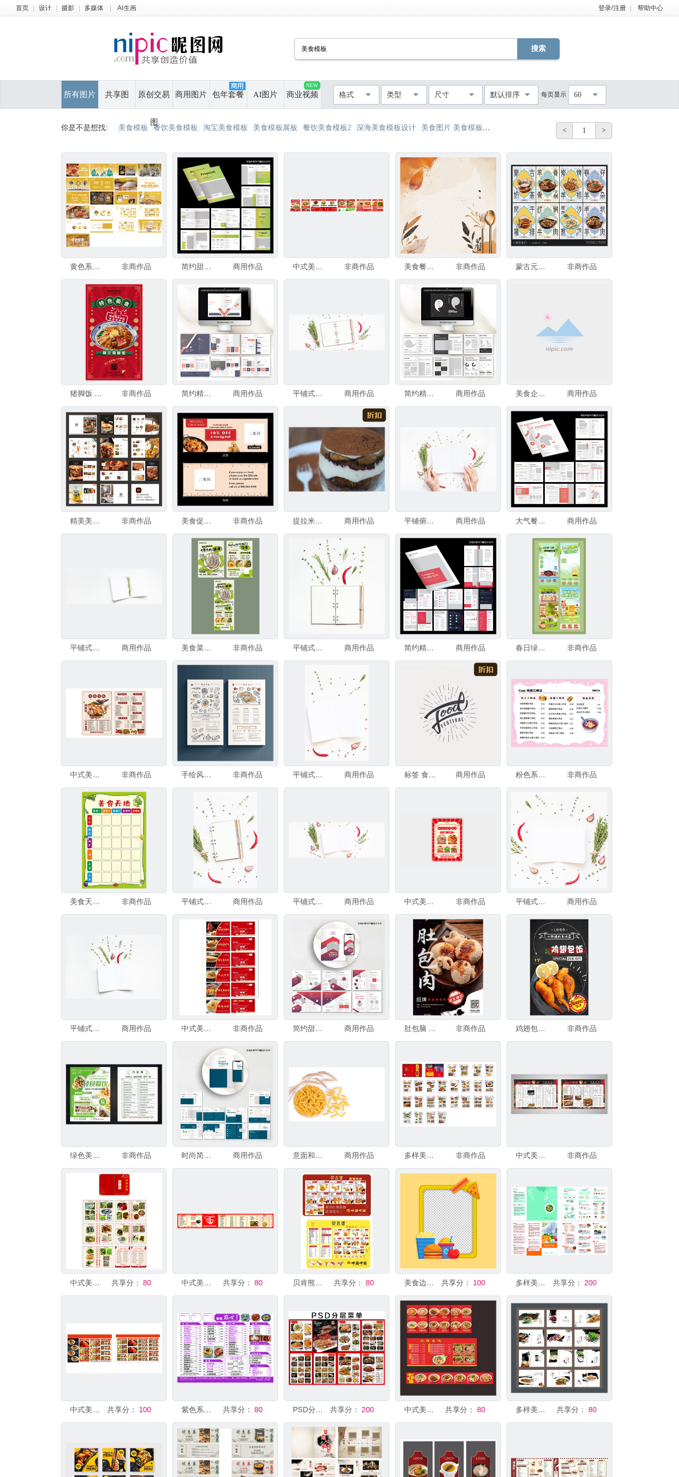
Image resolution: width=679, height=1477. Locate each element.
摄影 (68, 8)
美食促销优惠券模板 (198, 521)
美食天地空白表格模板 (87, 901)
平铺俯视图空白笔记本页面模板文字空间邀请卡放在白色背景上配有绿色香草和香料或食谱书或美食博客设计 (421, 521)
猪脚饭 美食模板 (87, 393)
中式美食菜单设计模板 (310, 266)
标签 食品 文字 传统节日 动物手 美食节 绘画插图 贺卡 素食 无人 (421, 774)
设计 (45, 8)
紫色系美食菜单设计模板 (198, 1409)
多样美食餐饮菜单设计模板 (533, 1282)
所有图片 (79, 94)
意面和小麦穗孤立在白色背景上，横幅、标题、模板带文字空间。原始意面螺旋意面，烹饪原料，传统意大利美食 (310, 1155)
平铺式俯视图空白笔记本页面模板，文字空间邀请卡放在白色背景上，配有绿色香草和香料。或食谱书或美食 (310, 393)
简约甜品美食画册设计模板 (198, 266)
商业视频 (303, 90)
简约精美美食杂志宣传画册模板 (421, 647)
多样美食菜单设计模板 (421, 1155)
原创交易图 (154, 99)
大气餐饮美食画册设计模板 (533, 521)
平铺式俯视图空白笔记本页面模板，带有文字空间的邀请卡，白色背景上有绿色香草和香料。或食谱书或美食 (310, 774)
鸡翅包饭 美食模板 (533, 1028)
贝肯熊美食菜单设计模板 (310, 1282)
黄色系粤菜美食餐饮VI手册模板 (87, 266)
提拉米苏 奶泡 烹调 (310, 521)
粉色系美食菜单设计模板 (533, 774)
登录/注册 (611, 8)
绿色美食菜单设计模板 (87, 1155)
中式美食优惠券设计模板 (198, 1028)
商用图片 (191, 94)
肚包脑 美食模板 (421, 1028)
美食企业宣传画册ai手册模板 (533, 393)
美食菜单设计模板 (198, 647)
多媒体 (93, 8)
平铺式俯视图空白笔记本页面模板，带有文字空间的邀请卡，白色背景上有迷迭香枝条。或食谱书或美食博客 (87, 647)
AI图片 (265, 94)
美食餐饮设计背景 (421, 266)
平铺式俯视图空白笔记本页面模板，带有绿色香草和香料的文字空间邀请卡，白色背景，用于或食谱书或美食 (310, 647)
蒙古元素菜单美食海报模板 (533, 266)
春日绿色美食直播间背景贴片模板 (533, 647)
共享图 (117, 94)
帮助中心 (650, 8)
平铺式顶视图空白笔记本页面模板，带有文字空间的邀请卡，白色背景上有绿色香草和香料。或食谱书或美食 (533, 901)
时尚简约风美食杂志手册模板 (198, 1155)
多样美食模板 (533, 1409)
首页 (22, 8)
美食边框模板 (421, 1282)
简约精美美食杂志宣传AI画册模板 (198, 393)
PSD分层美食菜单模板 (310, 1409)
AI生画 (126, 8)
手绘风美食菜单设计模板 (198, 774)
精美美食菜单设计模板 (87, 521)
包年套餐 (228, 90)
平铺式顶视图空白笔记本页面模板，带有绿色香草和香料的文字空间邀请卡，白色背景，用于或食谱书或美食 (198, 901)
